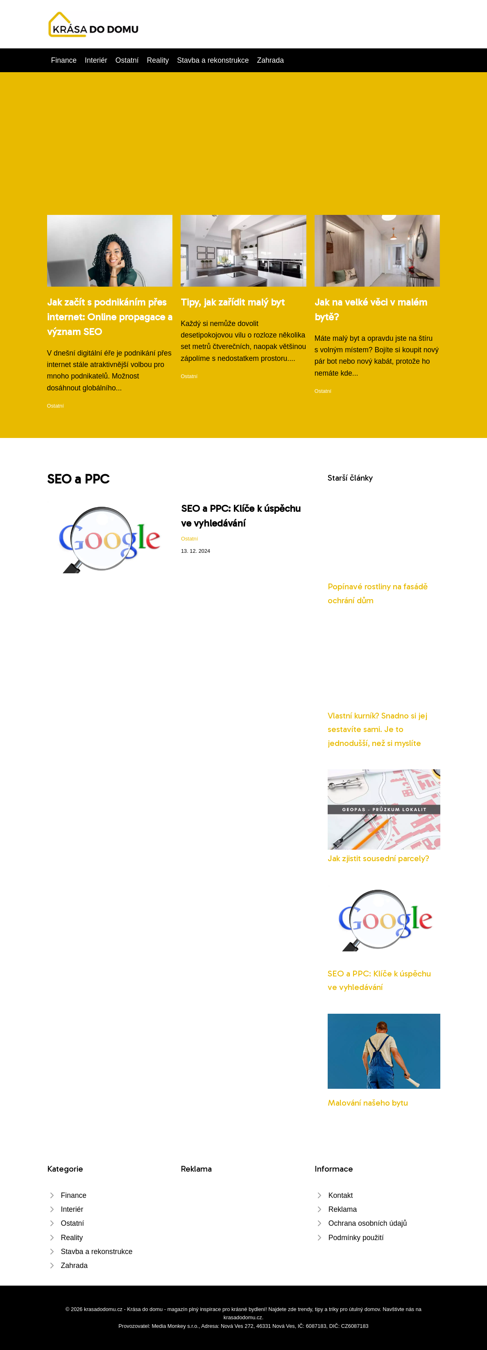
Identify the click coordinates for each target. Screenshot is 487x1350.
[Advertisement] (243, 153)
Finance (64, 60)
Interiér (96, 60)
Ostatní (127, 60)
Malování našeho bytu (368, 1102)
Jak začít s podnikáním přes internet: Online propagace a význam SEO (109, 317)
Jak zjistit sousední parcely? (378, 858)
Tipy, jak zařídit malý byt (233, 302)
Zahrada (270, 60)
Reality (158, 60)
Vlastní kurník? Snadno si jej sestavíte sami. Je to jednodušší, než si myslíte (377, 729)
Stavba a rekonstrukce (213, 60)
